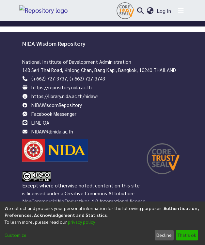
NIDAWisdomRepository (56, 105)
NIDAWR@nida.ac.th (52, 131)
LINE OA (40, 122)
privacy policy (81, 222)
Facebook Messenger (53, 114)
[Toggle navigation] (181, 11)
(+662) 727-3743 (87, 78)
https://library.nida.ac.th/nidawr (64, 96)
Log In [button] (164, 10)
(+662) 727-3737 (49, 78)
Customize (15, 235)
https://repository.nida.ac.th (61, 87)
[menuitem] (150, 11)
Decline (164, 235)
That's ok (187, 235)
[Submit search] (140, 11)
